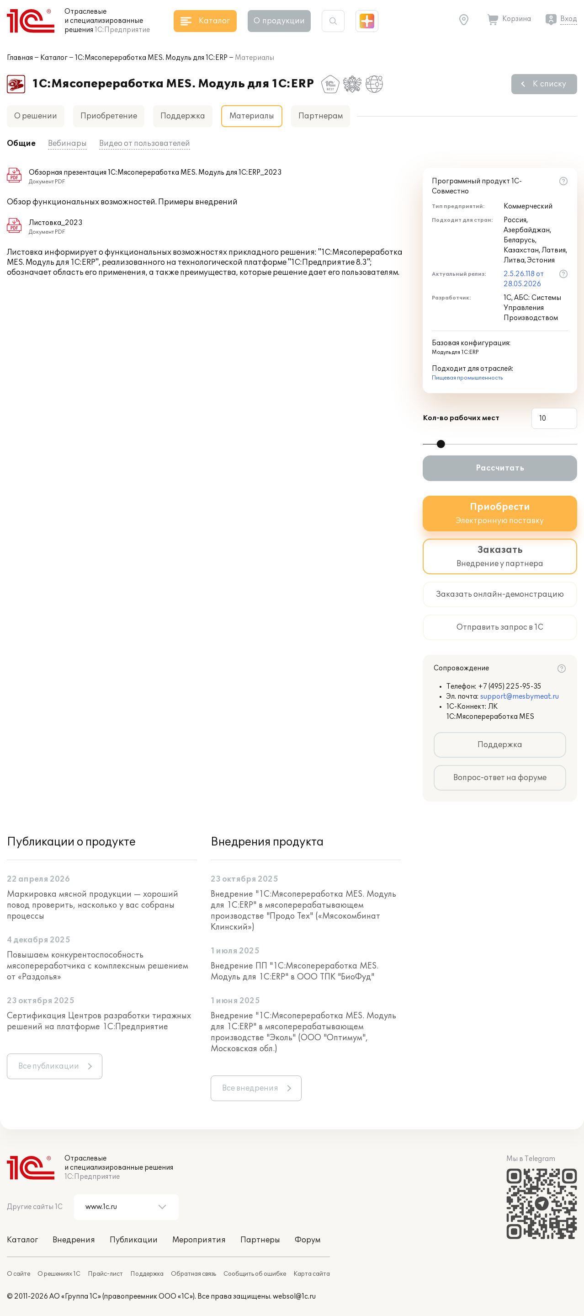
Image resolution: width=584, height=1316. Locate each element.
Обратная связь (193, 1274)
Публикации (134, 1240)
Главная (20, 58)
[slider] (441, 444)
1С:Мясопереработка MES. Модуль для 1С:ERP (151, 58)
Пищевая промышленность (467, 378)
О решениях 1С (58, 1274)
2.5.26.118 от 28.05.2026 (524, 279)
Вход (568, 19)
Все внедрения (250, 1088)
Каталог (54, 58)
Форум (307, 1240)
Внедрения (74, 1240)
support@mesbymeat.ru (519, 697)
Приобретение (108, 116)
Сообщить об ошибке (254, 1274)
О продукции (279, 21)
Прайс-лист (105, 1274)
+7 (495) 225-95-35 (510, 686)
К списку (549, 84)
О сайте (18, 1274)
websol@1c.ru (294, 1296)
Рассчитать (500, 468)
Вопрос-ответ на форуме (500, 777)
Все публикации (48, 1066)
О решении (35, 116)
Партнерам (320, 116)
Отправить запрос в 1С (500, 627)
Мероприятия (199, 1240)
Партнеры (260, 1240)
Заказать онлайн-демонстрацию (500, 594)
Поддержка (182, 116)
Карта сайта (311, 1274)
